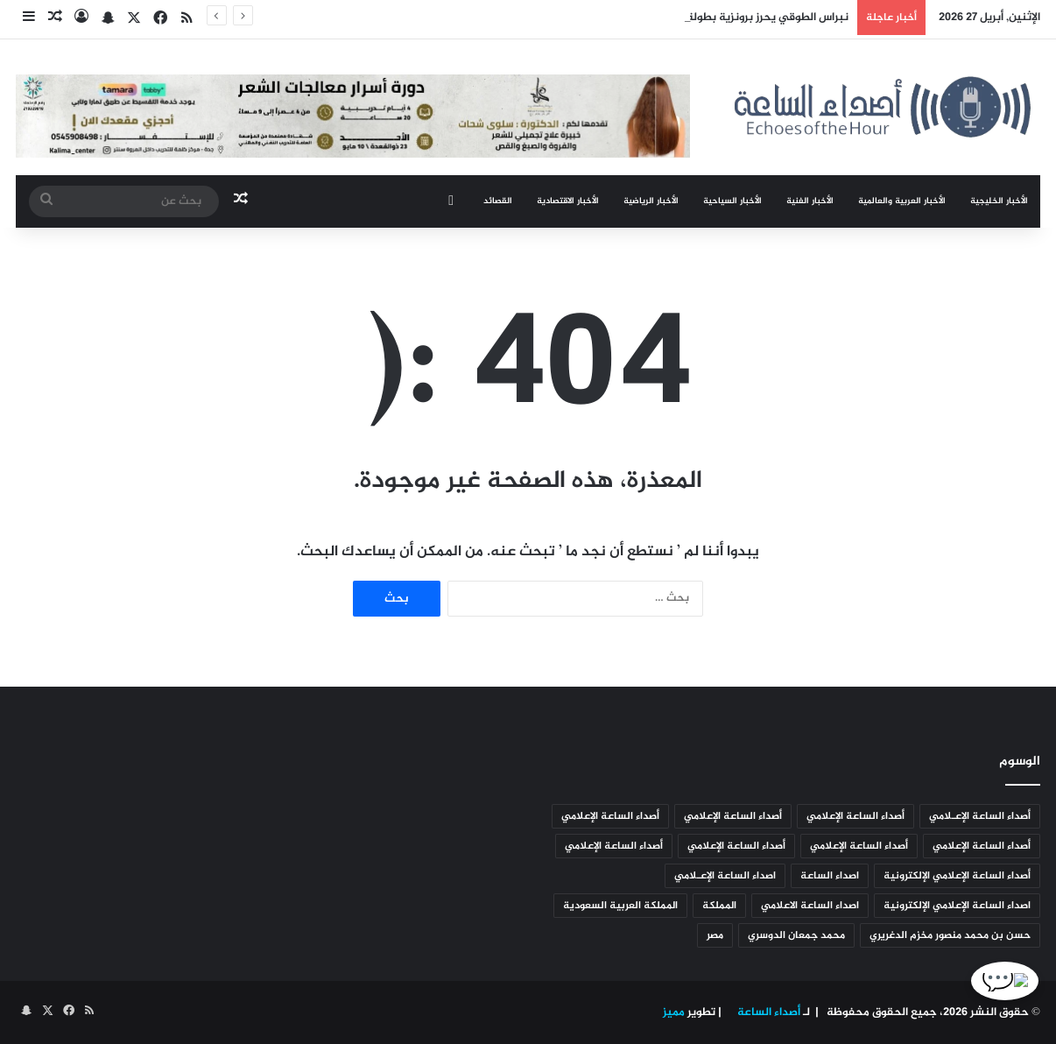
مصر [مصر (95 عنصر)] (715, 935)
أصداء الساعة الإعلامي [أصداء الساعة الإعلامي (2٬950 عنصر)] (855, 816)
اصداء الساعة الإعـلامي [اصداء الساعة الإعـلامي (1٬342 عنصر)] (725, 876)
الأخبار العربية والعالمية (902, 201)
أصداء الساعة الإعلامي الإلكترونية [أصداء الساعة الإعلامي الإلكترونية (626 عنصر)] (957, 876)
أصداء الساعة (767, 1012)
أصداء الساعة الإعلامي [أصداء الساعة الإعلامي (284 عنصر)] (982, 846)
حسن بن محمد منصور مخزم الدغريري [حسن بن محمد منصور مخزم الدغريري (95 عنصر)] (950, 935)
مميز (674, 1012)
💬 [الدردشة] (1013, 982)
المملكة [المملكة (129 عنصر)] (719, 905)
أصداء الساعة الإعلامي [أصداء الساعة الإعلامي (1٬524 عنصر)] (733, 816)
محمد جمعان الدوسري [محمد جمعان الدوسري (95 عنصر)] (796, 935)
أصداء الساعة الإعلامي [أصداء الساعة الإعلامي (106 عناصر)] (736, 846)
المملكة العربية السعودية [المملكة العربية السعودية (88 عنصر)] (620, 905)
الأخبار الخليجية (999, 201)
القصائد (497, 201)
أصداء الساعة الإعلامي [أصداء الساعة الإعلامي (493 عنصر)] (610, 816)
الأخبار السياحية (732, 201)
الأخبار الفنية (810, 201)
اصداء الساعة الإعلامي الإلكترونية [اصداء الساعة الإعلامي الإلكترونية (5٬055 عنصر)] (957, 905)
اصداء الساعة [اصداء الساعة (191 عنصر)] (829, 876)
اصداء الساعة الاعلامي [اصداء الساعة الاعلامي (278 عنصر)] (810, 905)
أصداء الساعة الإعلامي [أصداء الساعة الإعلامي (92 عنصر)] (614, 846)
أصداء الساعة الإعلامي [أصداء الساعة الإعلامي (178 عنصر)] (859, 846)
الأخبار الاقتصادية (568, 201)
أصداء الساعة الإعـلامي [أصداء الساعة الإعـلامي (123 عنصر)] (980, 816)
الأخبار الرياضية (651, 201)
